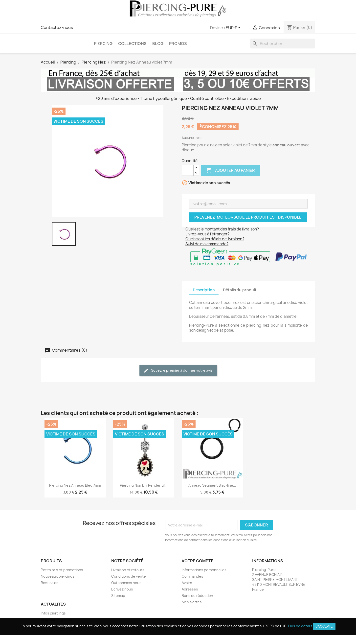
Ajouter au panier (230, 170)
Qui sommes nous (126, 582)
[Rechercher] (282, 43)
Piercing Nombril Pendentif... (144, 485)
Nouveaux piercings (57, 576)
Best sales (49, 582)
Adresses (190, 589)
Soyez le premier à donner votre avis (178, 370)
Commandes (192, 576)
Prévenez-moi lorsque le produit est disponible (248, 217)
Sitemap (118, 595)
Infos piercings (53, 613)
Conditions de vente (128, 576)
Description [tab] (204, 290)
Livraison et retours (127, 569)
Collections (132, 43)
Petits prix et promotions (62, 569)
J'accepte (324, 626)
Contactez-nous (57, 27)
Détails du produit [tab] (240, 290)
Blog (157, 43)
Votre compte (197, 561)
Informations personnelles (204, 569)
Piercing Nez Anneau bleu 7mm (75, 485)
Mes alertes (192, 602)
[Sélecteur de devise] (234, 28)
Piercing (103, 43)
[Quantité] (188, 170)
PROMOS (178, 43)
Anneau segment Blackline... (212, 485)
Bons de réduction (197, 595)
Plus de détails (300, 626)
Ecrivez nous (122, 589)
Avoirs (187, 582)
